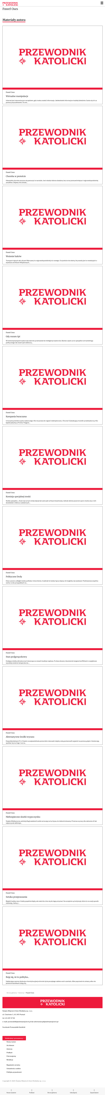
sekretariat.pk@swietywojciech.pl (46, 1022)
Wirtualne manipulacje (17, 96)
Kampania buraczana (16, 416)
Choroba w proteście (16, 176)
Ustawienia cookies (14, 1068)
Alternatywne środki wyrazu (20, 736)
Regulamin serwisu (13, 1065)
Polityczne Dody (14, 576)
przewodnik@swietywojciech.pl (19, 1022)
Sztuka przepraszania (16, 897)
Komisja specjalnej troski (18, 496)
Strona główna (12, 993)
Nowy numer (11, 1042)
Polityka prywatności (14, 1072)
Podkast (9, 1052)
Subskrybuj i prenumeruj (14, 1038)
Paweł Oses (10, 92)
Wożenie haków (13, 256)
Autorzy (21, 993)
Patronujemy (11, 1056)
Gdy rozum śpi (13, 336)
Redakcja (10, 1060)
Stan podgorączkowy (16, 656)
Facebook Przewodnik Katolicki (14, 1027)
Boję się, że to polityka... (17, 977)
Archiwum (10, 1045)
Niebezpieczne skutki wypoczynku (23, 817)
